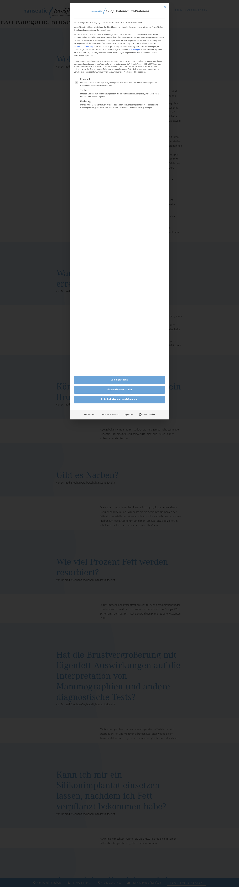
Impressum (128, 414)
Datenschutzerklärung (83, 46)
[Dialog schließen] (165, 7)
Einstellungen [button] (134, 49)
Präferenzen (89, 414)
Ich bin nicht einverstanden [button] (119, 389)
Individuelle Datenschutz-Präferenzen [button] (119, 399)
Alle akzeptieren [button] (119, 380)
